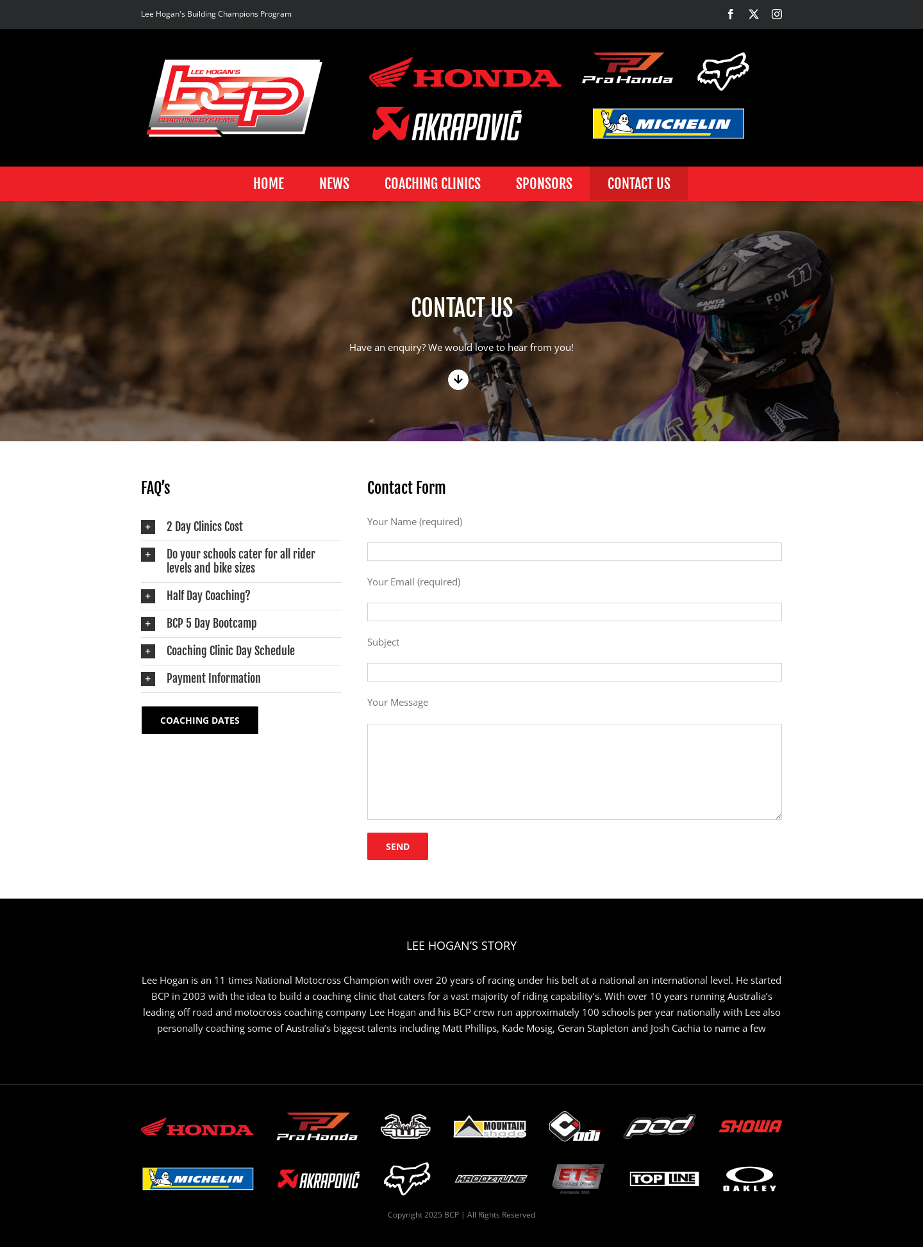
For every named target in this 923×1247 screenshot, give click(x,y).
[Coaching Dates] (200, 720)
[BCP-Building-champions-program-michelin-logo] (668, 124)
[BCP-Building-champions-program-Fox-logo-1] (724, 71)
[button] (241, 527)
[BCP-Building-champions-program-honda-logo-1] (465, 71)
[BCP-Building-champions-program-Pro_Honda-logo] (628, 68)
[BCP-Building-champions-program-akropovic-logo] (447, 124)
